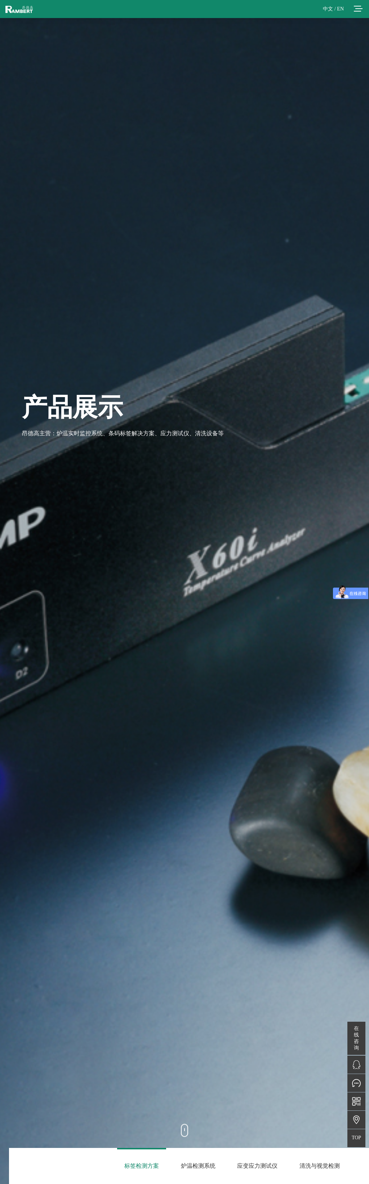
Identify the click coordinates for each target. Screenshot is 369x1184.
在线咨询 (356, 1038)
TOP (356, 1137)
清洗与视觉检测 (319, 1166)
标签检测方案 (141, 1166)
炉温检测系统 (198, 1166)
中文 (328, 9)
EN (340, 9)
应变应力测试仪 (257, 1166)
